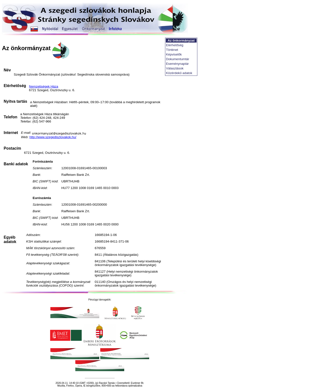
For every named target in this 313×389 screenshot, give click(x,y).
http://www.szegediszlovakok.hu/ (52, 137)
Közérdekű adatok (179, 73)
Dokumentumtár (177, 59)
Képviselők (174, 54)
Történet (172, 50)
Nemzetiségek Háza (43, 86)
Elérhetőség (174, 45)
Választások (175, 68)
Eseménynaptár (177, 64)
